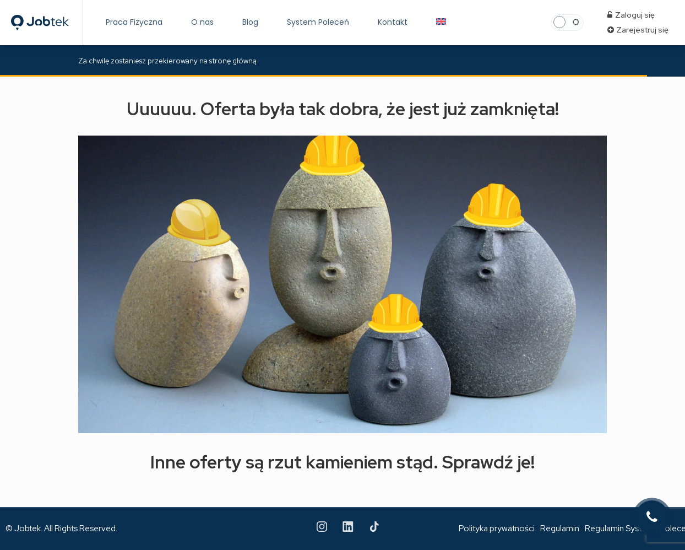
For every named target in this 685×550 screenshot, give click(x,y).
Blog (250, 22)
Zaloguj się (631, 15)
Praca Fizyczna (134, 22)
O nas (202, 22)
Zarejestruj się (637, 30)
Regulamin (559, 528)
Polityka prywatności (497, 528)
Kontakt (392, 22)
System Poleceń (318, 22)
